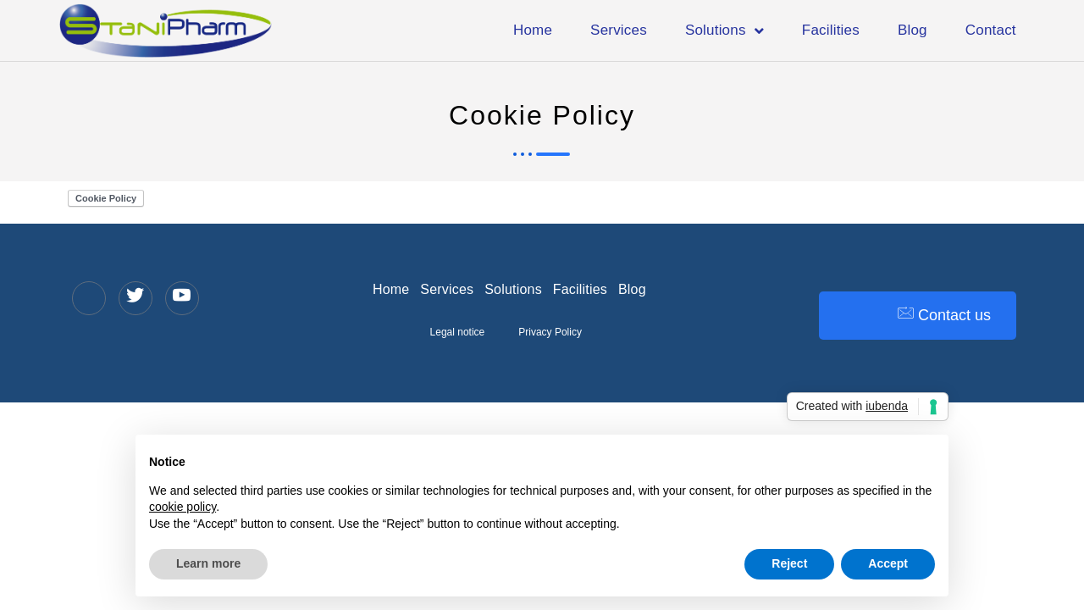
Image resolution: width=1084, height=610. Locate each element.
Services (618, 30)
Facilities (831, 30)
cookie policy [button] (182, 506)
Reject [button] (789, 563)
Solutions (724, 30)
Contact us (944, 314)
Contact (990, 30)
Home (532, 30)
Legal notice (457, 332)
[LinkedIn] (89, 298)
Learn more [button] (208, 563)
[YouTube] (182, 298)
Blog (912, 30)
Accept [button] (888, 563)
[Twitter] (135, 298)
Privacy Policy (550, 332)
